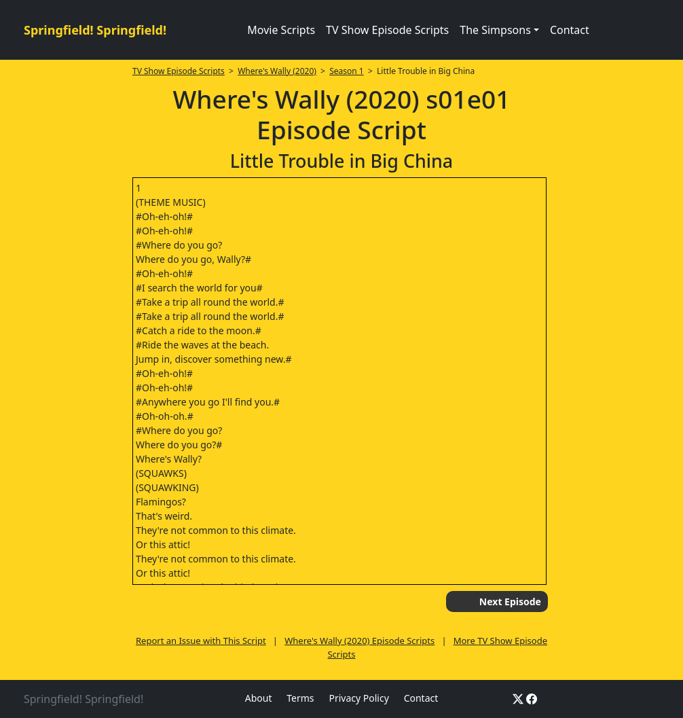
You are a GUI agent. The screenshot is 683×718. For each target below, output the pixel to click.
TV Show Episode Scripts (387, 29)
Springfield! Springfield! (95, 30)
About (258, 698)
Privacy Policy (358, 698)
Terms (300, 698)
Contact (569, 29)
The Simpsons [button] (495, 29)
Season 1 (346, 71)
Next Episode (510, 601)
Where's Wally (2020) (277, 71)
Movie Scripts (281, 29)
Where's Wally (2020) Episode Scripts (359, 640)
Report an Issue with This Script (201, 640)
